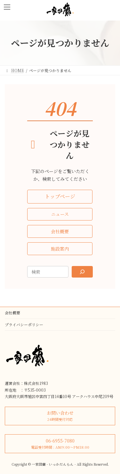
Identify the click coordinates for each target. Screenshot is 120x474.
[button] (59, 197)
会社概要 (12, 312)
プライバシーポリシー (24, 324)
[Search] (82, 272)
